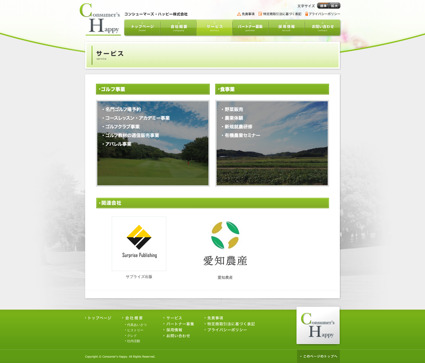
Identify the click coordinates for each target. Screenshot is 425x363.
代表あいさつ (137, 325)
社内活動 (133, 341)
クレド (132, 336)
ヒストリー (135, 330)
